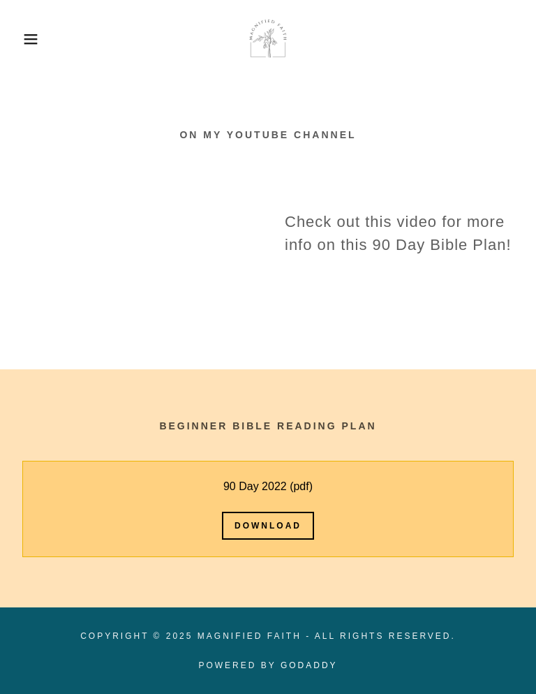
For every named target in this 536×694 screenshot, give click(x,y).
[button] (27, 39)
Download (268, 526)
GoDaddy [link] (309, 665)
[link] (268, 39)
